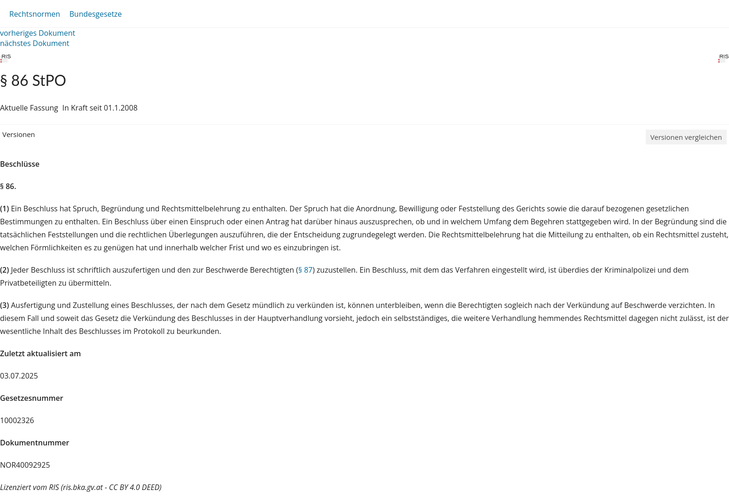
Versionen (18, 134)
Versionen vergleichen (686, 137)
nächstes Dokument (34, 43)
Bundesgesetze (95, 14)
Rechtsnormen (34, 14)
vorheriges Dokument (37, 33)
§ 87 (305, 270)
